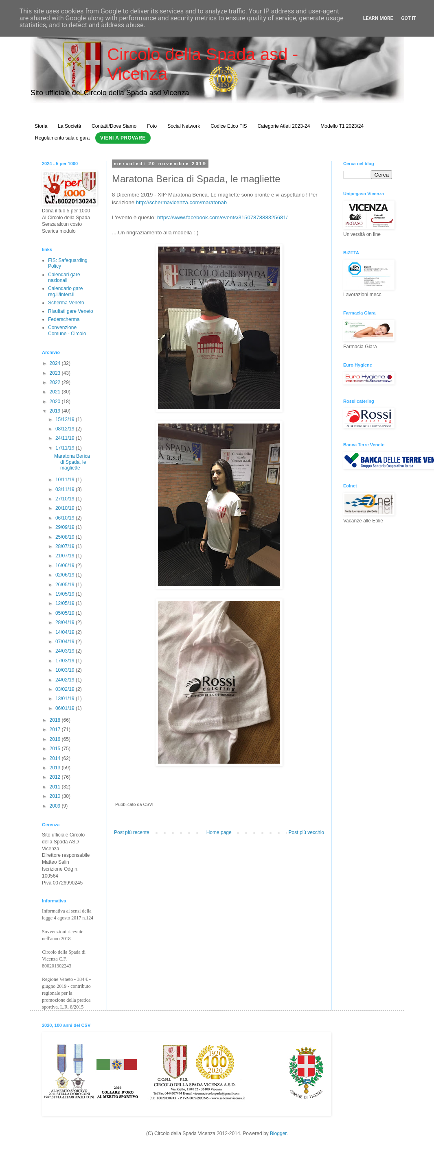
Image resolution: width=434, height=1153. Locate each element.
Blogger (278, 1133)
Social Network (183, 126)
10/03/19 (65, 670)
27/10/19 (65, 499)
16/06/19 (65, 565)
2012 (56, 777)
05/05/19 (65, 613)
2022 (56, 382)
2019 (56, 411)
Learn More (378, 18)
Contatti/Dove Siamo (114, 126)
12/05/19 (65, 603)
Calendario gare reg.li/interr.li (65, 291)
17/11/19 (65, 448)
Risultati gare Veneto (70, 311)
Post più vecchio (306, 832)
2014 (56, 758)
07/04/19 (65, 641)
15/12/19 (65, 419)
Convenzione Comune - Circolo (67, 330)
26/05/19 (65, 584)
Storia (41, 126)
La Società (69, 126)
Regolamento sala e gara (62, 138)
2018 (56, 720)
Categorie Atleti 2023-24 (284, 126)
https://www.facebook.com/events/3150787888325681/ (222, 217)
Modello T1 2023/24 (342, 126)
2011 (56, 787)
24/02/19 (65, 680)
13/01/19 (65, 698)
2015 (56, 748)
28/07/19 (65, 546)
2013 (56, 768)
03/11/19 (65, 489)
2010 (56, 796)
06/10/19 (65, 518)
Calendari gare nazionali (64, 277)
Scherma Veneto (66, 303)
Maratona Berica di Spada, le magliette (72, 462)
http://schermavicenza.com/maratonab (181, 202)
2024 (56, 363)
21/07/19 (65, 556)
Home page (219, 832)
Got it (408, 18)
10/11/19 (65, 480)
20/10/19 (65, 508)
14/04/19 (65, 632)
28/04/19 (65, 622)
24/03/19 (65, 651)
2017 (56, 729)
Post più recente (131, 832)
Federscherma (63, 319)
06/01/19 (65, 708)
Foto (152, 126)
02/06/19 (65, 575)
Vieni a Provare (123, 138)
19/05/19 (65, 594)
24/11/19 (65, 438)
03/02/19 (65, 689)
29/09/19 (65, 527)
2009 (56, 806)
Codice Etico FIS (228, 126)
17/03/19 (65, 661)
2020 (56, 401)
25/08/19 (65, 537)
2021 (56, 392)
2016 (56, 739)
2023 (56, 373)
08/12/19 (65, 429)
